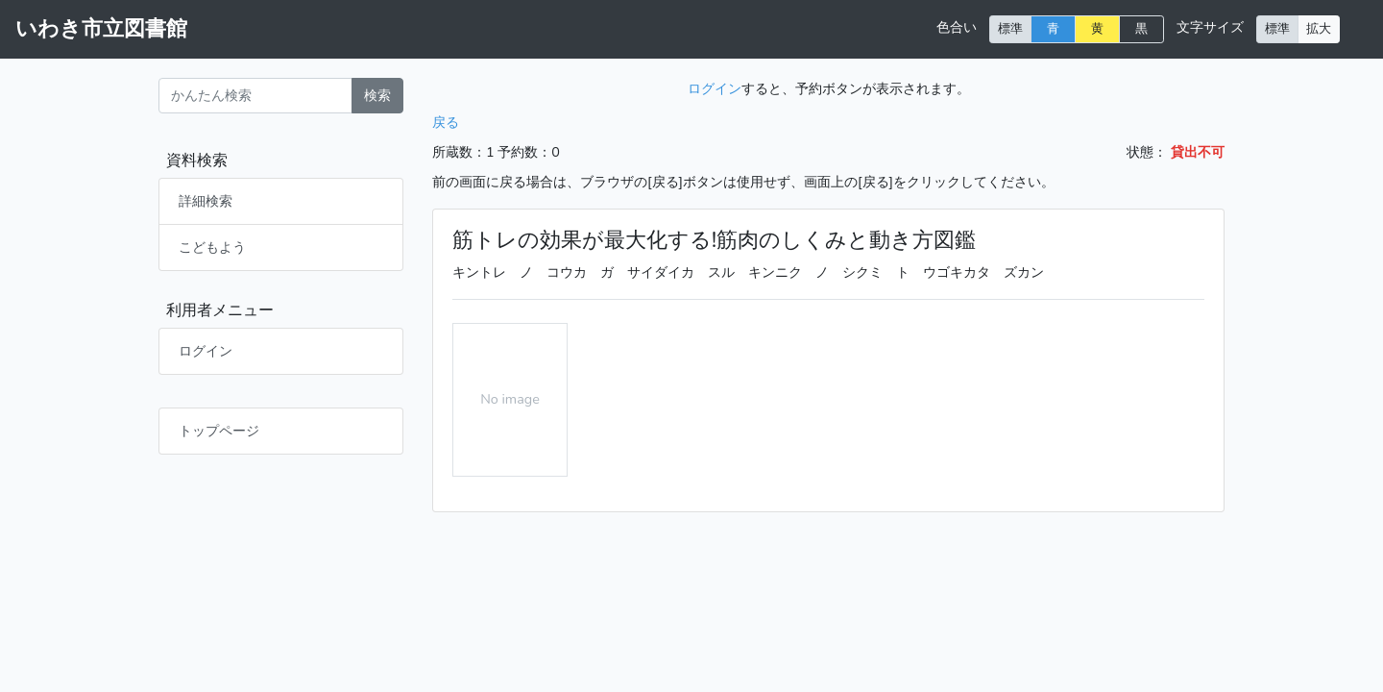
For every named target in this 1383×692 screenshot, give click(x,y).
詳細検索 (205, 200)
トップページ (219, 430)
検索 (377, 95)
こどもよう (212, 247)
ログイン (205, 350)
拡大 (1318, 28)
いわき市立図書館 (101, 28)
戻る (445, 122)
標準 (1010, 28)
